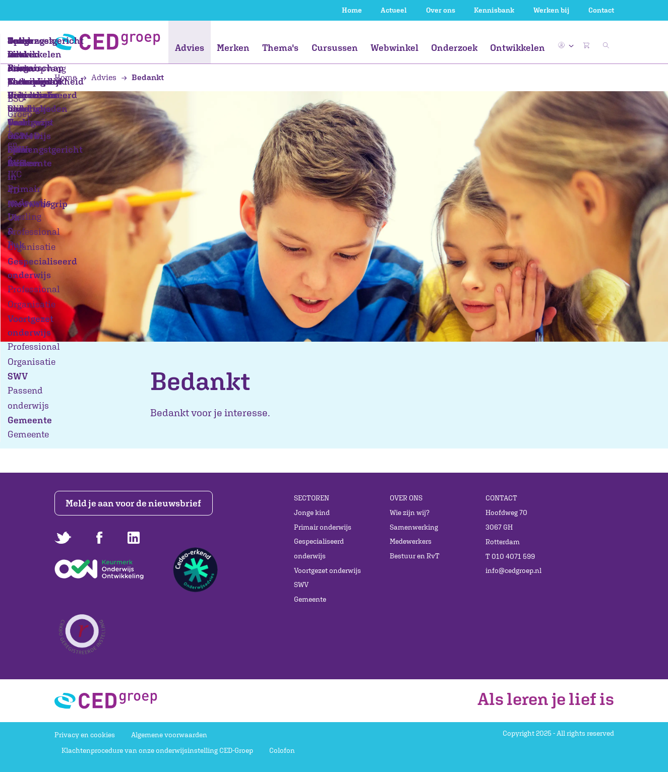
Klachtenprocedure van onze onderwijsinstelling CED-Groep (157, 750)
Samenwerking (414, 527)
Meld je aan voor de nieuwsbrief (133, 503)
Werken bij (551, 10)
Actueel (394, 10)
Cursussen (335, 47)
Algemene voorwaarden (169, 735)
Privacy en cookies (84, 735)
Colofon (282, 750)
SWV (301, 585)
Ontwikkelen (517, 47)
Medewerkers (411, 541)
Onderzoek (454, 47)
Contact (601, 10)
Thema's (280, 47)
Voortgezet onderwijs (327, 570)
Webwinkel (394, 47)
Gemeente (310, 599)
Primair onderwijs (322, 527)
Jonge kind (312, 512)
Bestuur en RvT (415, 556)
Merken (233, 47)
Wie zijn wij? (410, 512)
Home (352, 10)
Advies (189, 47)
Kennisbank (494, 10)
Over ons (440, 10)
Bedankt (143, 77)
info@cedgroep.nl (513, 570)
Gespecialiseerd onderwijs (319, 548)
